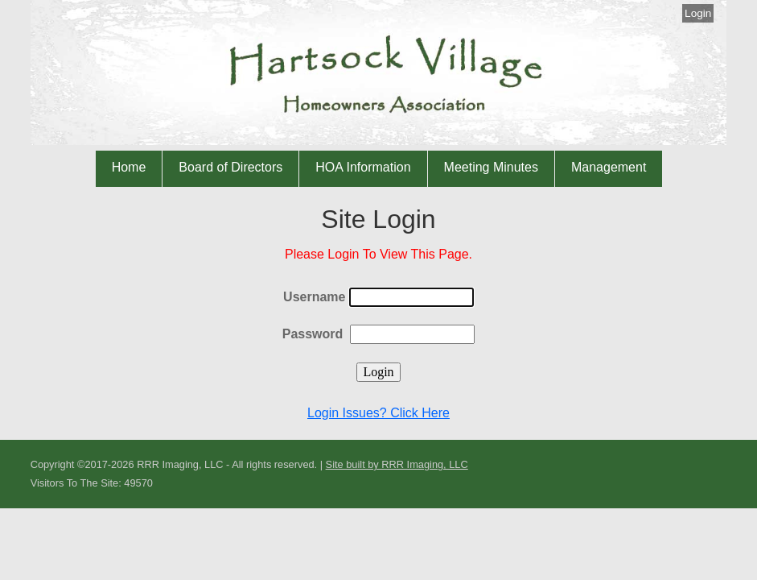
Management (608, 167)
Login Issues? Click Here (378, 413)
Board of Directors (230, 167)
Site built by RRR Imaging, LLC (397, 464)
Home (129, 167)
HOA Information (362, 167)
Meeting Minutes (491, 167)
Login (698, 13)
